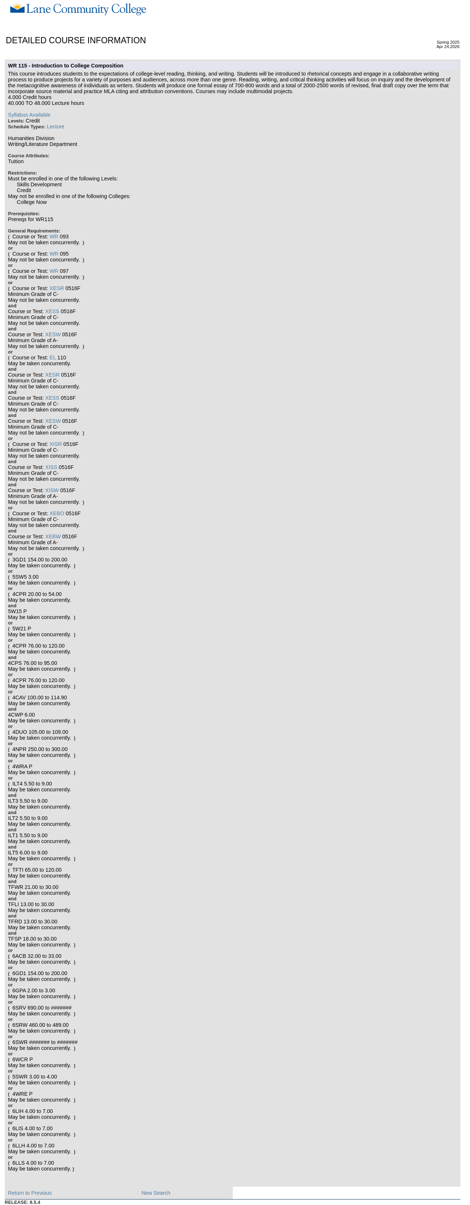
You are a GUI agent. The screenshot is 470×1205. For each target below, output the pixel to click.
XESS (52, 311)
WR (54, 236)
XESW (53, 334)
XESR (57, 288)
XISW (52, 490)
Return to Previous (30, 1193)
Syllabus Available (29, 115)
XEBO (57, 513)
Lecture (55, 126)
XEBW (53, 536)
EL (53, 357)
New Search (155, 1193)
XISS (51, 467)
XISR (56, 444)
